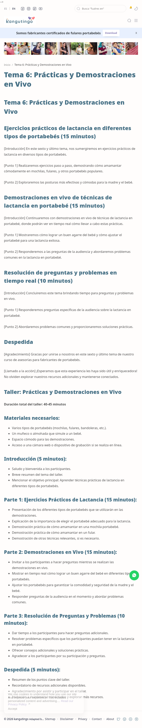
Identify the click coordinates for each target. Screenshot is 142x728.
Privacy (82, 719)
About (110, 719)
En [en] (13, 8)
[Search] (129, 21)
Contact (97, 719)
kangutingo (21, 719)
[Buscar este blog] (100, 8)
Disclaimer (66, 719)
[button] (23, 9)
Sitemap (50, 719)
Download (111, 33)
